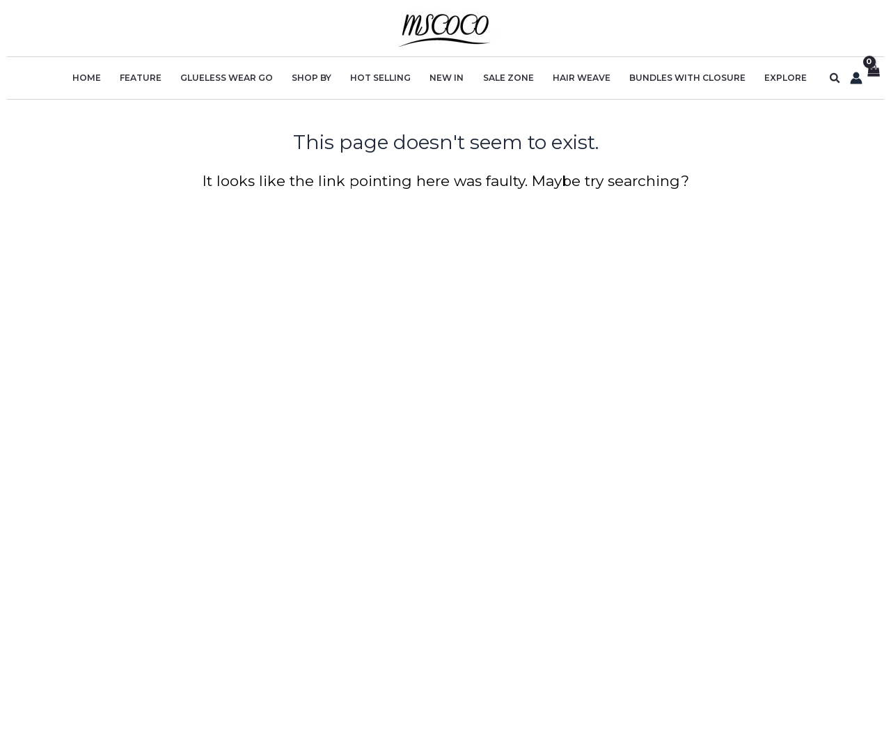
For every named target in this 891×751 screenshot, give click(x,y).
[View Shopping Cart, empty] (872, 78)
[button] (833, 78)
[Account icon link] (855, 78)
